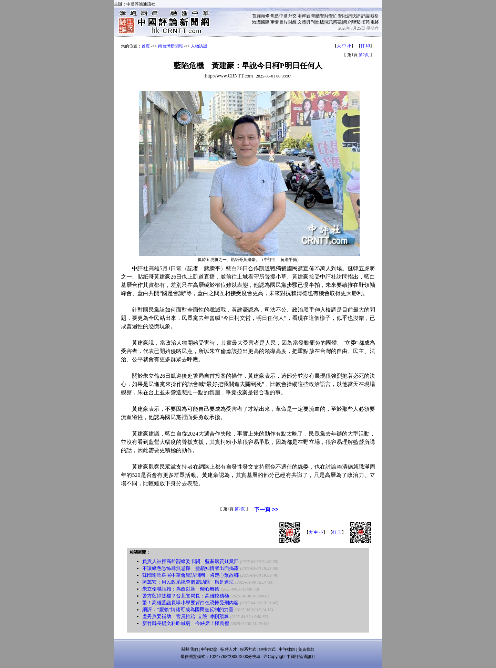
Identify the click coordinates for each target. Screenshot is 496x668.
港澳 (256, 22)
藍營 (320, 15)
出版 (320, 22)
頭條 (265, 15)
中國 (283, 15)
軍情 (274, 22)
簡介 (347, 22)
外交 (292, 15)
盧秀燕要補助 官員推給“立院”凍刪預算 (185, 616)
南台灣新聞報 (170, 46)
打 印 (365, 45)
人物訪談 (199, 46)
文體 (302, 22)
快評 (356, 15)
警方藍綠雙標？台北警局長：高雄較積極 (185, 595)
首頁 (256, 15)
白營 (338, 15)
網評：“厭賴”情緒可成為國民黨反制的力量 (187, 609)
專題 (338, 22)
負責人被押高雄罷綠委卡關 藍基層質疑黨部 (190, 561)
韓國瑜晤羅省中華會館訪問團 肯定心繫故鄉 (190, 575)
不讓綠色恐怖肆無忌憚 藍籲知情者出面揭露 (190, 568)
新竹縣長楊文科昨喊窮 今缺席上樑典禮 (185, 623)
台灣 (311, 15)
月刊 (311, 22)
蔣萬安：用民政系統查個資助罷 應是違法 (188, 582)
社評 (347, 15)
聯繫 (356, 22)
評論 (365, 15)
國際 (265, 22)
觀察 (374, 15)
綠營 (329, 15)
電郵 (374, 22)
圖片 (283, 22)
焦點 (274, 15)
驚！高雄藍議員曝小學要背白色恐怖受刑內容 (190, 602)
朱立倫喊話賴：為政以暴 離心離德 (180, 589)
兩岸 (302, 15)
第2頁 (364, 54)
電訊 (329, 22)
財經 (292, 22)
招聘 (365, 22)
